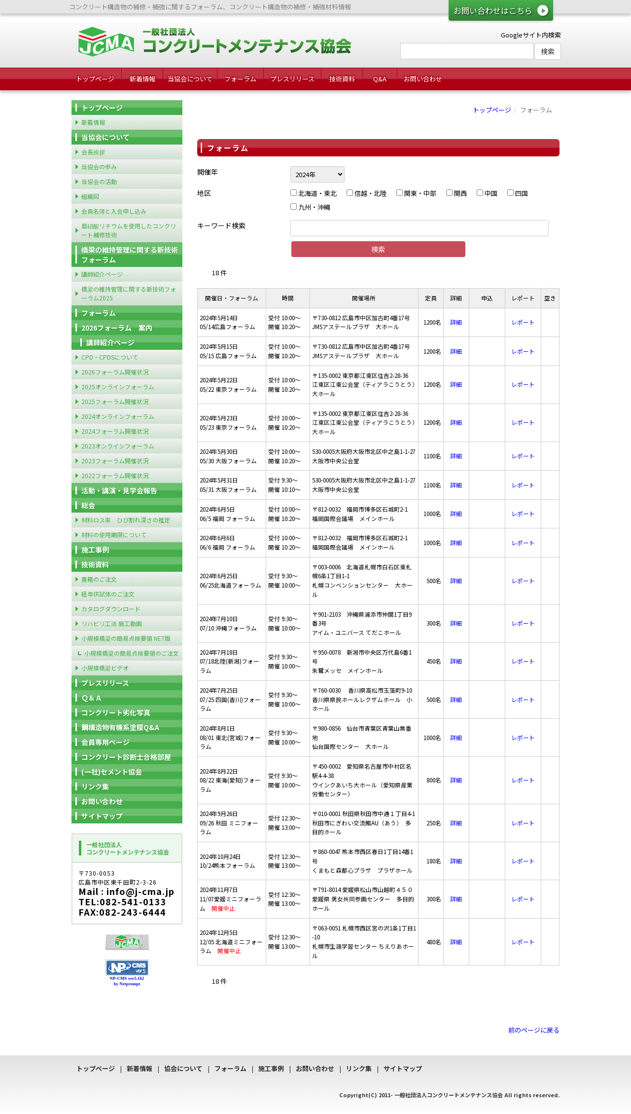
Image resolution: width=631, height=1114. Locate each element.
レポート (523, 322)
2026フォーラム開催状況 (114, 372)
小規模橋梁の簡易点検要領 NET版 (126, 638)
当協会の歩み (99, 166)
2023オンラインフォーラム (117, 446)
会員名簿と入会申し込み (113, 211)
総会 (88, 505)
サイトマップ (102, 816)
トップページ (95, 78)
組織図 (90, 196)
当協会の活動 (99, 181)
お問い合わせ (423, 78)
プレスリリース (292, 78)
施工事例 (95, 550)
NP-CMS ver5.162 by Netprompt (127, 981)
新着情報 (142, 78)
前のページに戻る (534, 1030)
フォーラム (240, 78)
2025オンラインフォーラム (117, 386)
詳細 (456, 322)
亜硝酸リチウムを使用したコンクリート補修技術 (128, 230)
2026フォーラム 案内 (116, 328)
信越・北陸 (366, 193)
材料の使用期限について (113, 534)
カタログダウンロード (110, 608)
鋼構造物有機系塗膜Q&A (120, 727)
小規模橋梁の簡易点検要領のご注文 (131, 653)
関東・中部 (416, 193)
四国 (517, 193)
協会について (183, 1068)
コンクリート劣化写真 (115, 712)
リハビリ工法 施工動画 (111, 623)
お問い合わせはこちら (493, 10)
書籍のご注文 (99, 579)
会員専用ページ (105, 742)
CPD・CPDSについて (109, 357)
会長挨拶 (93, 152)
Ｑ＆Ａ (91, 698)
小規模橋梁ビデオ (105, 668)
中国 (487, 193)
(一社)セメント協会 (111, 772)
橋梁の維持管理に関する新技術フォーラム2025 (128, 293)
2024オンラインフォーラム (117, 416)
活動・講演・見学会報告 (119, 490)
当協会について (190, 78)
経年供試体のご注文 (108, 594)
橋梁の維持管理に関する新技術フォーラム (129, 254)
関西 (456, 193)
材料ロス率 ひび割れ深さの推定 (125, 520)
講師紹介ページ (102, 274)
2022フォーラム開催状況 (114, 475)
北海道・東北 (313, 193)
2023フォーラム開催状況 (114, 460)
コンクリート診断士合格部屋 (126, 757)
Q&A (379, 78)
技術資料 (342, 78)
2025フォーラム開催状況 (114, 401)
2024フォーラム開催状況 (114, 431)
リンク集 (95, 786)
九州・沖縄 (310, 207)
